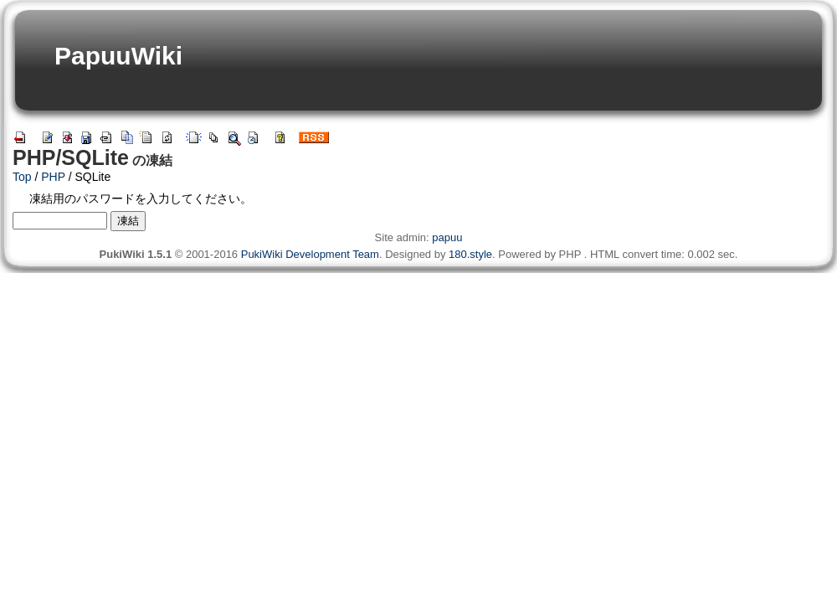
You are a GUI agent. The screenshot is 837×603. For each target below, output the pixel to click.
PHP (53, 176)
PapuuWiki (118, 56)
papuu (447, 237)
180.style (470, 254)
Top (22, 176)
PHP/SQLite (71, 157)
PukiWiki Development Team (310, 254)
